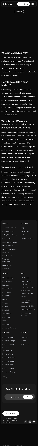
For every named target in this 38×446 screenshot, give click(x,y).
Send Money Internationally (26, 301)
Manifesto (24, 337)
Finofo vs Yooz (7, 354)
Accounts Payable (9, 228)
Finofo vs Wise (7, 365)
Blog (22, 228)
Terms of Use (6, 445)
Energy (5, 299)
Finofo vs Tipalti (8, 337)
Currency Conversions (7, 254)
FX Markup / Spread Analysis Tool (28, 289)
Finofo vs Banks (8, 368)
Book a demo (23, 4)
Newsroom (24, 344)
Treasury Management (7, 260)
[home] (7, 4)
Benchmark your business (26, 282)
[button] (32, 4)
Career (23, 341)
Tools (23, 235)
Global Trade (7, 289)
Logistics (5, 285)
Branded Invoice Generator (26, 314)
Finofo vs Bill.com (8, 357)
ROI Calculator (26, 278)
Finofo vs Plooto (8, 344)
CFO (4, 321)
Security (5, 269)
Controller (6, 324)
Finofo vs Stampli (8, 341)
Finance (5, 306)
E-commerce (7, 292)
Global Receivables (9, 249)
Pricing (4, 377)
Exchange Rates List (28, 310)
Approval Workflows (9, 242)
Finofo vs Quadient (9, 361)
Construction (7, 281)
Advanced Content (28, 238)
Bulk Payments (7, 246)
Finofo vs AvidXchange (7, 349)
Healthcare (6, 296)
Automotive (6, 314)
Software (5, 303)
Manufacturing (7, 278)
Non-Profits (6, 317)
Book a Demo (10, 413)
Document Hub (7, 231)
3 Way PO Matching (9, 235)
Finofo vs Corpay (8, 372)
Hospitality (6, 310)
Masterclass (25, 231)
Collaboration (7, 238)
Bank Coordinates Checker (27, 295)
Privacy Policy (18, 445)
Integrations (6, 265)
